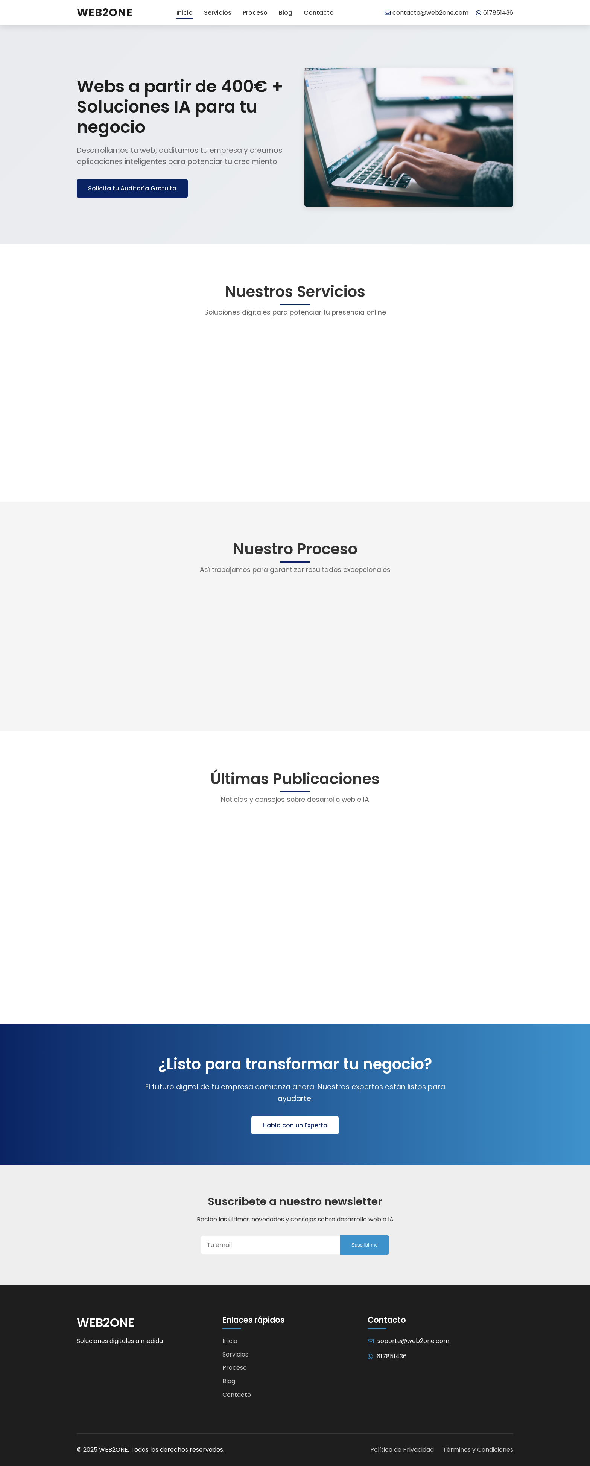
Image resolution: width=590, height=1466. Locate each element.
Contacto (319, 12)
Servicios (217, 12)
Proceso (255, 12)
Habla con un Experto (295, 1125)
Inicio (184, 12)
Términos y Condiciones (478, 1449)
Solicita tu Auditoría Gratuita (132, 188)
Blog (285, 12)
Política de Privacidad (402, 1449)
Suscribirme (364, 1245)
